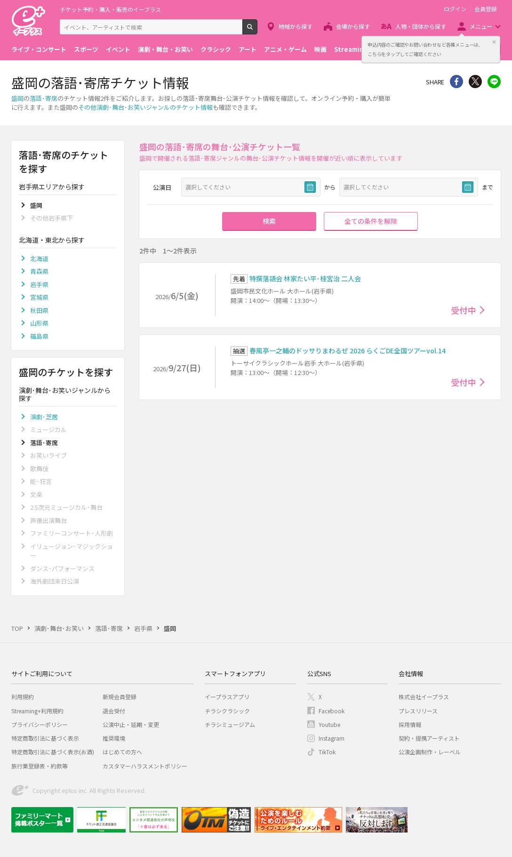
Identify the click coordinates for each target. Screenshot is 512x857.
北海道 (39, 258)
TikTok (327, 752)
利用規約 (22, 697)
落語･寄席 (43, 98)
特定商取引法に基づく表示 (45, 738)
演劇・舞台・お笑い (165, 49)
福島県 (39, 336)
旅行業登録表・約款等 (39, 766)
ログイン (455, 9)
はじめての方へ (122, 752)
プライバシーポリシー (39, 724)
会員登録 (485, 9)
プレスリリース (418, 711)
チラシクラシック (227, 711)
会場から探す (353, 26)
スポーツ (86, 49)
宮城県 (39, 297)
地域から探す (295, 26)
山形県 (39, 322)
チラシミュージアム (230, 724)
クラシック (215, 49)
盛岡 (17, 98)
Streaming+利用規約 (37, 711)
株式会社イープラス (424, 697)
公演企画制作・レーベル (430, 752)
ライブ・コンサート (38, 49)
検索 (269, 221)
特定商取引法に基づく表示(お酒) (52, 752)
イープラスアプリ (227, 697)
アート (247, 49)
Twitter (475, 81)
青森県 (39, 271)
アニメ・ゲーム (285, 49)
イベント (118, 49)
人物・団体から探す (420, 26)
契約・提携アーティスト (429, 738)
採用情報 (410, 724)
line (494, 81)
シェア (456, 81)
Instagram (331, 738)
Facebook (331, 711)
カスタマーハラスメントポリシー (145, 766)
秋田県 (39, 310)
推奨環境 (114, 738)
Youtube (329, 724)
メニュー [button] (481, 26)
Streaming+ (353, 49)
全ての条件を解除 (370, 221)
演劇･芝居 (44, 416)
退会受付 (114, 711)
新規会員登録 (119, 697)
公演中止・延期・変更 (131, 724)
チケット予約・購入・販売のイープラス (110, 9)
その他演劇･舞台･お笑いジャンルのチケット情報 (145, 107)
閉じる (494, 42)
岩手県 (39, 284)
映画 (320, 49)
